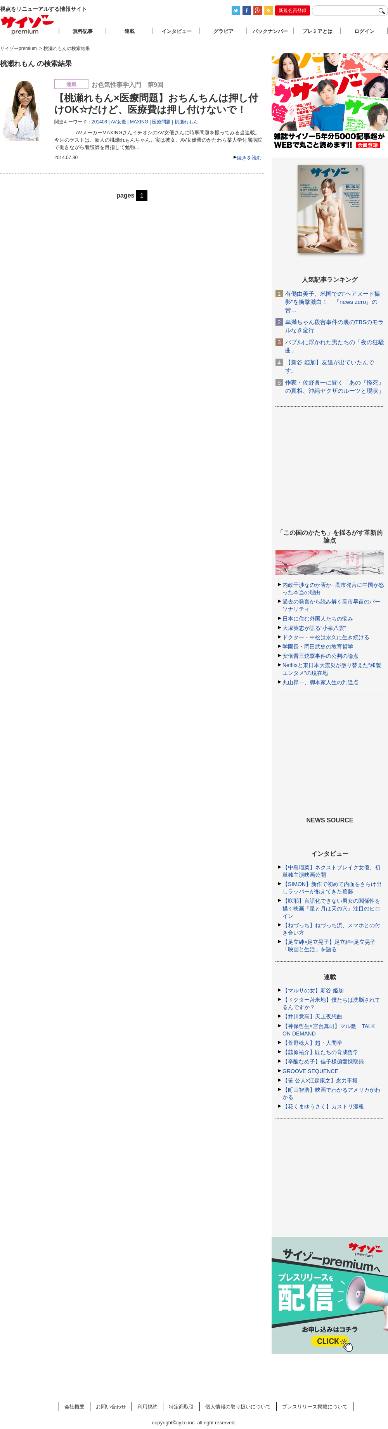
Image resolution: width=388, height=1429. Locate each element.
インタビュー (176, 31)
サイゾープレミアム (27, 25)
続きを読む (249, 158)
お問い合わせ (111, 1407)
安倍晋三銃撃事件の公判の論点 (320, 656)
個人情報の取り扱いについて (238, 1407)
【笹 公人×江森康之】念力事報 (320, 1080)
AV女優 (118, 122)
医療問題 (161, 122)
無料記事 (83, 31)
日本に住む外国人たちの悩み (317, 619)
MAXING (139, 122)
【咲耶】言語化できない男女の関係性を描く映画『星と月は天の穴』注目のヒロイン (331, 908)
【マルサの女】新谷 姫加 (313, 990)
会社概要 (74, 1407)
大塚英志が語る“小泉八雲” (314, 628)
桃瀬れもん (186, 122)
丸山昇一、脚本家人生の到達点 (320, 682)
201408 (99, 122)
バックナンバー (270, 31)
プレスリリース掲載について (315, 1407)
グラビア (223, 31)
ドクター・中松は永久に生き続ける (325, 637)
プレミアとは (317, 31)
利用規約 (147, 1407)
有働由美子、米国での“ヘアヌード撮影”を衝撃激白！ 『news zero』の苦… (332, 301)
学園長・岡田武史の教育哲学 (317, 646)
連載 (130, 31)
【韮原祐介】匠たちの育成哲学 (320, 1052)
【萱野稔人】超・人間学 (312, 1043)
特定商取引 (181, 1407)
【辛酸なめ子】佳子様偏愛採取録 (323, 1061)
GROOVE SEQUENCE (310, 1071)
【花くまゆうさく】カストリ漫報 (323, 1106)
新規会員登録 (293, 10)
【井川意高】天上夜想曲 (312, 1016)
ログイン (364, 31)
